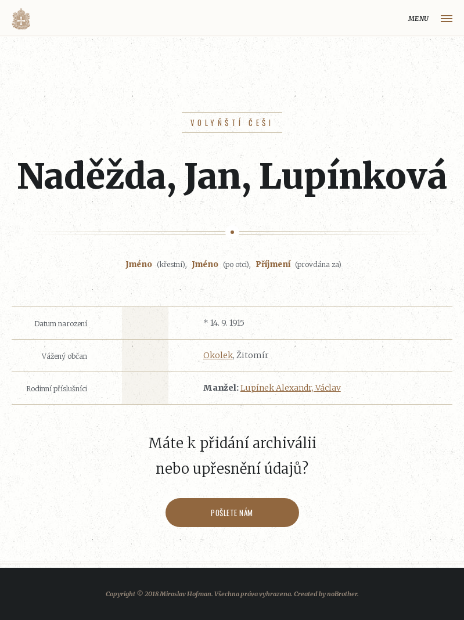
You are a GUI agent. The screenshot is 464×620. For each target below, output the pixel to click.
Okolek (218, 355)
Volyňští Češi (232, 122)
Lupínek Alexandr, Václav (290, 388)
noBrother (342, 594)
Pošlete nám (232, 512)
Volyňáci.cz (21, 19)
